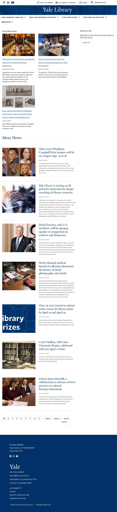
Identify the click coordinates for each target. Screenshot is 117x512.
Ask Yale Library (46, 2)
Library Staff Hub (18, 498)
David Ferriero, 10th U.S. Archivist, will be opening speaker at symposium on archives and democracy (53, 230)
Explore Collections (93, 17)
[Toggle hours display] (88, 2)
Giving (13, 492)
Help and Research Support (42, 17)
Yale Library (58, 9)
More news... (65, 420)
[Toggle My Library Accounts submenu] (76, 2)
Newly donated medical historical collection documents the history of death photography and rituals (56, 268)
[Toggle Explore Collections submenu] (106, 17)
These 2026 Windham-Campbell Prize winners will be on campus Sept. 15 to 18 (56, 152)
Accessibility (15, 488)
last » (57, 418)
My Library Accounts (67, 2)
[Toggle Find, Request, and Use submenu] (25, 17)
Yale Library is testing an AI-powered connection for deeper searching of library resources (56, 189)
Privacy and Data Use (19, 495)
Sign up (86, 43)
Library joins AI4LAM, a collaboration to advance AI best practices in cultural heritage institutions (57, 384)
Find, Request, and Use (12, 17)
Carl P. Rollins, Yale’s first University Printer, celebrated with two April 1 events (55, 345)
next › (48, 418)
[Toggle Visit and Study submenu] (79, 17)
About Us (6, 22)
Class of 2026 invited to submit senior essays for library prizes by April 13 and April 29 (57, 309)
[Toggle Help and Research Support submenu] (57, 17)
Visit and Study (70, 17)
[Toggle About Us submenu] (12, 22)
